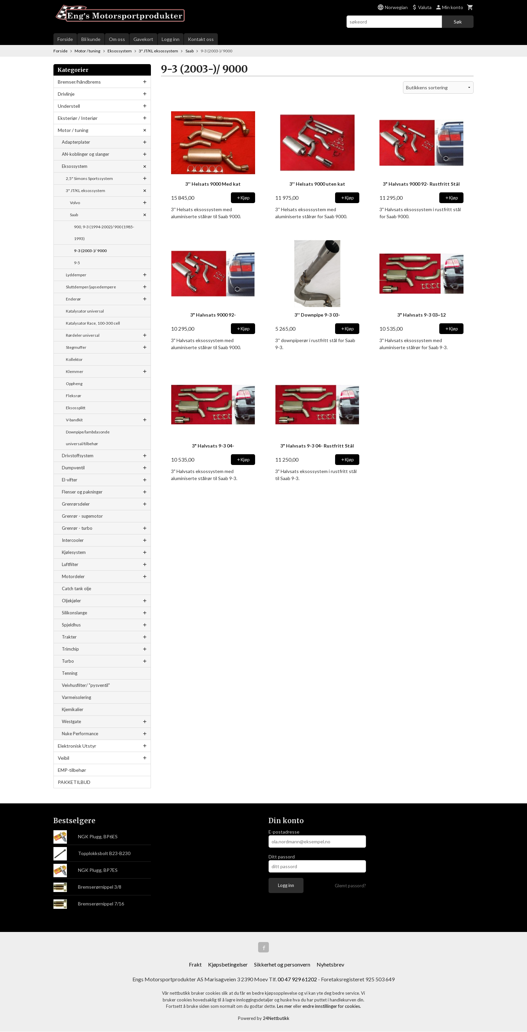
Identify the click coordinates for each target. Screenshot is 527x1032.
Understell (69, 106)
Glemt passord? (350, 885)
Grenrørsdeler (76, 504)
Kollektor (74, 359)
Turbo (68, 661)
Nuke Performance (80, 733)
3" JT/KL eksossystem (85, 190)
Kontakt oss (201, 39)
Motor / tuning (73, 130)
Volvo (75, 202)
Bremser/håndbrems (79, 82)
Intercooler (73, 540)
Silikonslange (74, 612)
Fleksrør (73, 395)
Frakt (195, 964)
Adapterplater (76, 142)
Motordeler (73, 576)
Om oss (117, 39)
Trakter (69, 637)
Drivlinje (66, 94)
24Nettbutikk (276, 1018)
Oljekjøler (71, 600)
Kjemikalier (72, 709)
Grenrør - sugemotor (82, 516)
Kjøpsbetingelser (228, 964)
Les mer (285, 1006)
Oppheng (74, 383)
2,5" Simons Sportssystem (89, 178)
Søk (458, 22)
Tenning (69, 673)
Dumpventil (73, 467)
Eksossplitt (75, 407)
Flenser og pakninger (82, 492)
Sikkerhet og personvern (282, 964)
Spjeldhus (71, 624)
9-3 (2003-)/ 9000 (90, 250)
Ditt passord (282, 856)
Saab (74, 214)
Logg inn (170, 39)
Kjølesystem (74, 552)
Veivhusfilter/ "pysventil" (86, 685)
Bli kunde (90, 39)
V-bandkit (74, 419)
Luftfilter (70, 564)
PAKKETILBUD (74, 782)
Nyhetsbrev (330, 964)
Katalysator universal (85, 311)
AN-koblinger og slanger (85, 154)
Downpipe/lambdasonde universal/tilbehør (88, 437)
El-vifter (69, 479)
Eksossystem (74, 166)
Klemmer (74, 371)
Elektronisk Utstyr (77, 746)
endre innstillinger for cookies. (331, 1006)
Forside (65, 39)
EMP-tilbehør (72, 770)
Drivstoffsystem (77, 455)
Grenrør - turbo (77, 528)
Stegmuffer (76, 347)
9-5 (77, 262)
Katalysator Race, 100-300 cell (93, 323)
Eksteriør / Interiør (77, 118)
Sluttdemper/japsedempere (91, 286)
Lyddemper (76, 274)
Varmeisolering (76, 697)
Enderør (73, 298)
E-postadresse (284, 832)
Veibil (63, 758)
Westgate (71, 721)
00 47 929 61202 (297, 979)
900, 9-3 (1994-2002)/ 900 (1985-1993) (104, 232)
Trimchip (70, 649)
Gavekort (143, 39)
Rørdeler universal (82, 335)
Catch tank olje (76, 588)
